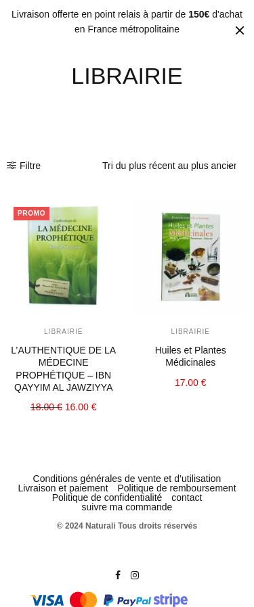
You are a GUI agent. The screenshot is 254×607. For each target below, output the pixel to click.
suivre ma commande (127, 507)
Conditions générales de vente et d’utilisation (127, 478)
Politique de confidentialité (107, 497)
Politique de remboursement (176, 488)
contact (186, 497)
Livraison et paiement (63, 488)
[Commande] (169, 165)
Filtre (24, 165)
